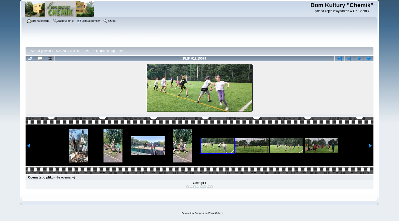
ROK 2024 (62, 51)
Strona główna (41, 51)
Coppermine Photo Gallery (209, 213)
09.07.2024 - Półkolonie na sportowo (98, 51)
